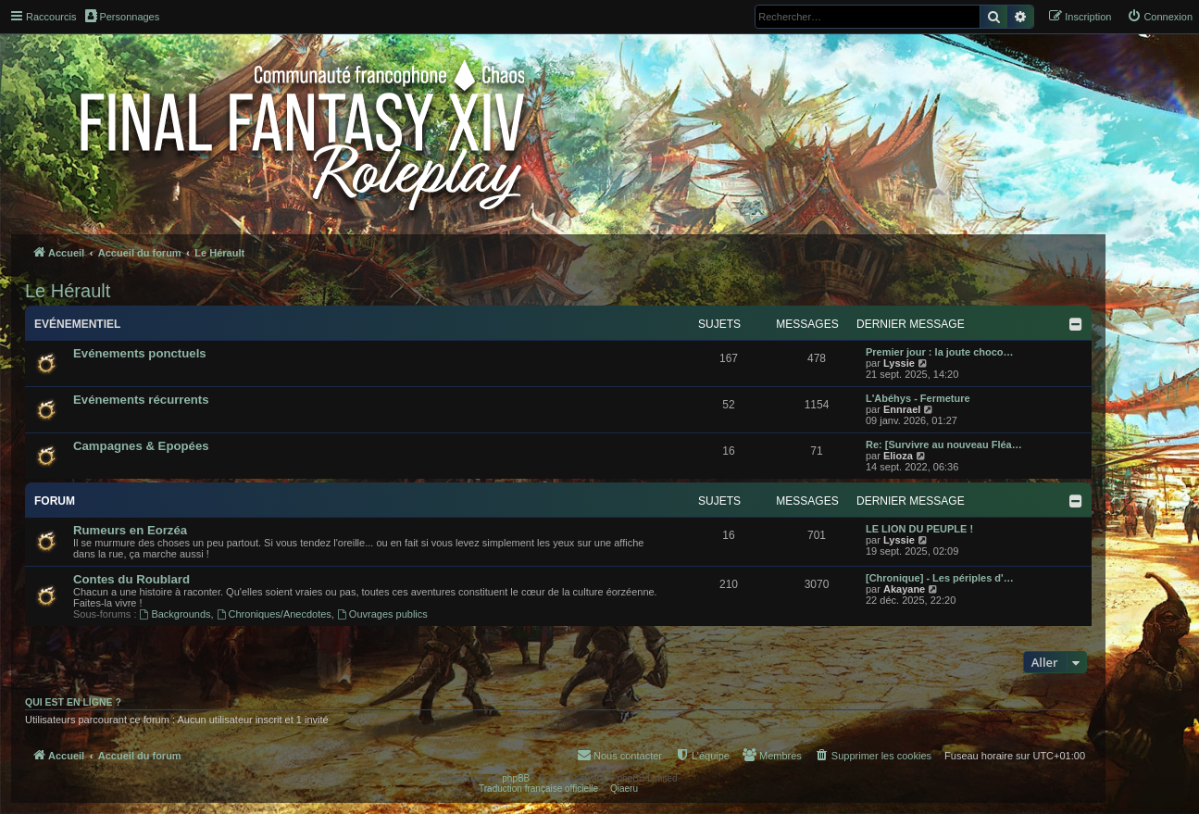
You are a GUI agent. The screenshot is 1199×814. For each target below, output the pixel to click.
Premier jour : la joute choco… (940, 351)
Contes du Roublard (131, 579)
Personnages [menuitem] (122, 15)
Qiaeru (624, 788)
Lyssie (899, 363)
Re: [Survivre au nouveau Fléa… (944, 444)
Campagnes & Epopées (141, 446)
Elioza (898, 455)
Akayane (904, 589)
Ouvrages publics (382, 614)
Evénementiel (77, 324)
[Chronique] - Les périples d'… (940, 577)
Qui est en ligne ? (73, 702)
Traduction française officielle (538, 788)
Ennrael (901, 409)
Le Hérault (67, 291)
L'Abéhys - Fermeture (918, 398)
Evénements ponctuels (139, 353)
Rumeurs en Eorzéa (130, 530)
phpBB (516, 778)
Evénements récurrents (141, 400)
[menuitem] (1160, 17)
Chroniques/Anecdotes (274, 614)
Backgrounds (175, 614)
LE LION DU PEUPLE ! (919, 528)
